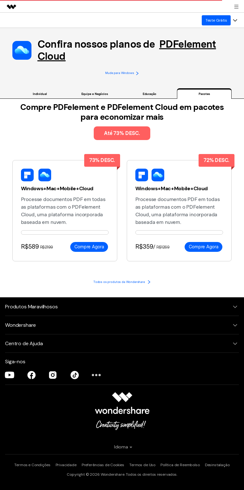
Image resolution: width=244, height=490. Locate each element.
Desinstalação (217, 464)
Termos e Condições (32, 464)
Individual (40, 94)
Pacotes (204, 94)
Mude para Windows (122, 73)
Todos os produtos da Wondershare (122, 282)
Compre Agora (89, 246)
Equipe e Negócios (94, 94)
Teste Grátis (216, 20)
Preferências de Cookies (103, 464)
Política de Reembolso (180, 464)
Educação (149, 94)
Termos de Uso (142, 464)
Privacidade (66, 464)
